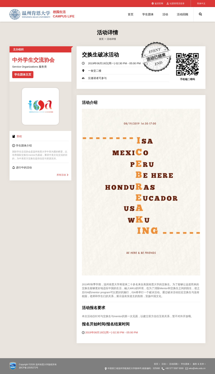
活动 (165, 14)
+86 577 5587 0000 (174, 368)
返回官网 (157, 3)
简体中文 (201, 3)
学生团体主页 (22, 74)
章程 (19, 136)
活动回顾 (182, 14)
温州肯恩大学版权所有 (46, 364)
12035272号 (32, 367)
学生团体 (148, 14)
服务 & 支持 (199, 364)
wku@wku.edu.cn (197, 368)
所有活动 (63, 175)
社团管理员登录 (175, 3)
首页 (130, 14)
